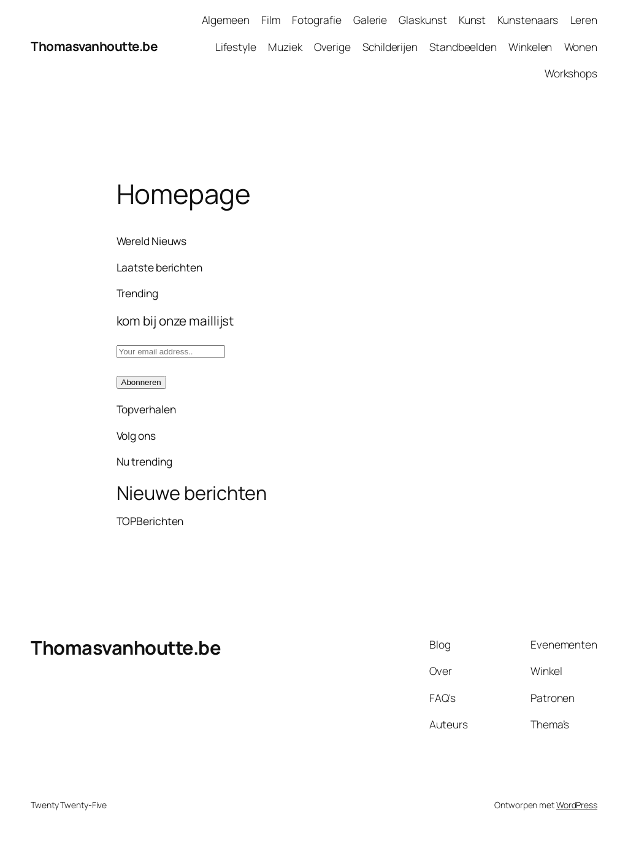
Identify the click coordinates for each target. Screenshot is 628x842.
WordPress (576, 805)
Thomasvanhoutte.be (94, 46)
